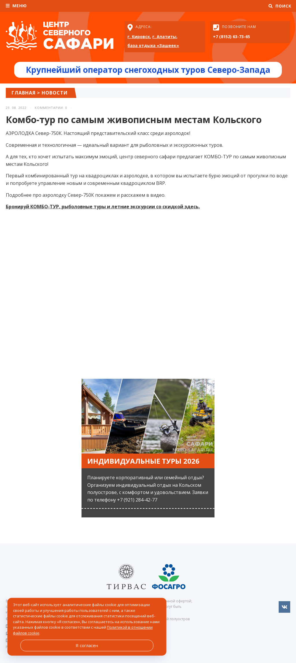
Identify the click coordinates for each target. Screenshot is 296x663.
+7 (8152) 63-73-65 (231, 36)
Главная (24, 93)
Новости (55, 93)
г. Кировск (138, 36)
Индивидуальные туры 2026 (143, 461)
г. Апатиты (164, 36)
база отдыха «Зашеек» (153, 45)
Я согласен (87, 645)
